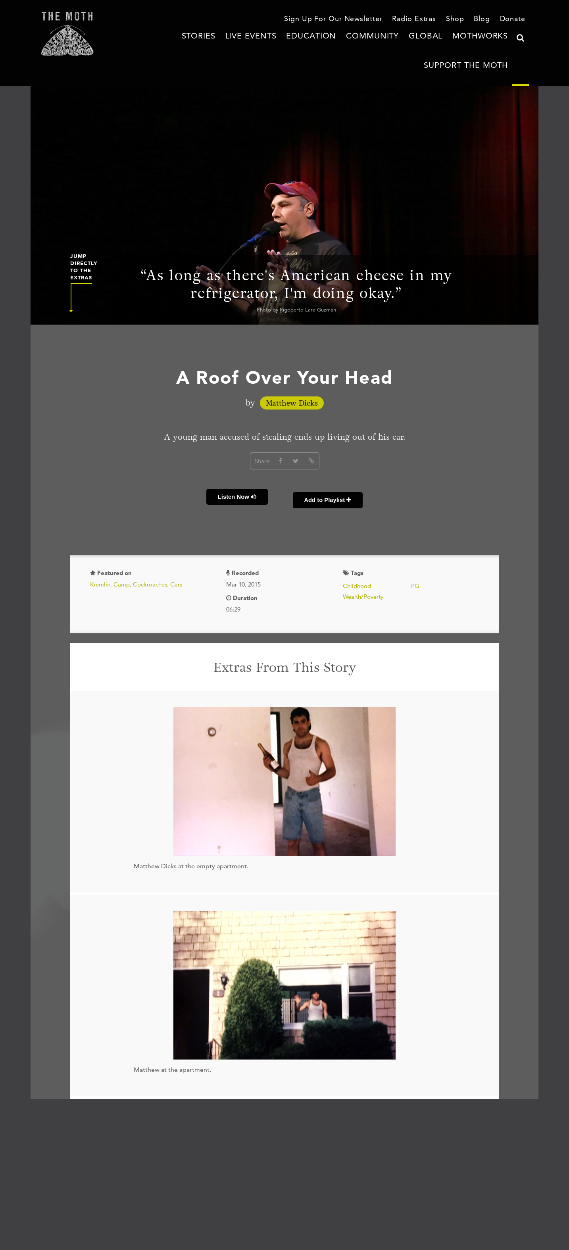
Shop (459, 19)
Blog (485, 19)
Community (325, 45)
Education (277, 45)
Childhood (357, 556)
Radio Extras (422, 19)
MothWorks (413, 45)
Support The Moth (476, 45)
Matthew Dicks (292, 385)
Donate (514, 19)
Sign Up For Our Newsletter (352, 19)
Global (368, 45)
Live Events (228, 45)
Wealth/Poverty (363, 567)
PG (415, 556)
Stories (184, 45)
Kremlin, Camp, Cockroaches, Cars (136, 555)
